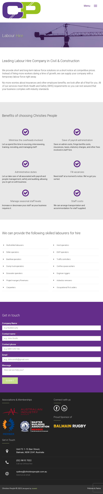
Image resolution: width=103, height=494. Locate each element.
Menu (87, 5)
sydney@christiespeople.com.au (31, 471)
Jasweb (34, 488)
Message (7, 365)
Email (5, 355)
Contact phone (9, 344)
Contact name (9, 334)
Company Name (10, 323)
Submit (10, 380)
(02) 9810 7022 (24, 460)
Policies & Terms (94, 488)
